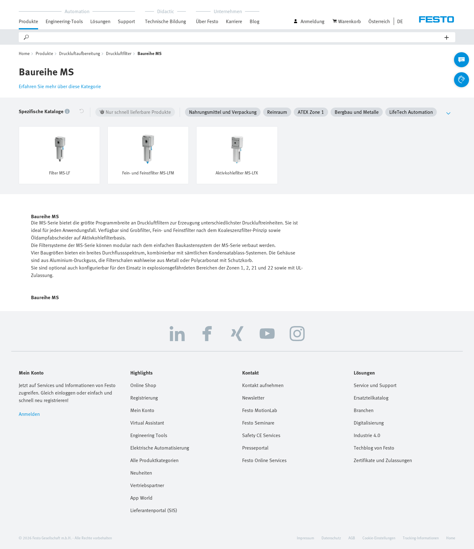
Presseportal (255, 447)
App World (141, 497)
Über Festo (207, 21)
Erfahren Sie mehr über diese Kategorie (60, 86)
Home (24, 53)
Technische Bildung (165, 21)
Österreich (379, 21)
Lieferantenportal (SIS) (153, 510)
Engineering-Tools (64, 21)
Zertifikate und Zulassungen (383, 460)
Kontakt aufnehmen (262, 385)
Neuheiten (141, 472)
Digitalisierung (369, 422)
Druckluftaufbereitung (79, 53)
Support (126, 21)
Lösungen (100, 21)
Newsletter (253, 397)
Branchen (363, 410)
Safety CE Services (261, 435)
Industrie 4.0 (367, 435)
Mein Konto (142, 410)
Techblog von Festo (374, 447)
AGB (351, 538)
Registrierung (144, 397)
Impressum (305, 538)
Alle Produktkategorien (154, 460)
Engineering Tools (148, 435)
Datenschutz (331, 538)
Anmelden (29, 414)
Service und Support (375, 385)
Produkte (28, 21)
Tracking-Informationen (421, 538)
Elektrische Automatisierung (159, 447)
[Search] (237, 37)
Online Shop (143, 385)
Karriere (234, 21)
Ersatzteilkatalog (371, 397)
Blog (254, 21)
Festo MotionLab (259, 410)
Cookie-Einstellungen (378, 538)
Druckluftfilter (119, 53)
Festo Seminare (258, 422)
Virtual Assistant (147, 422)
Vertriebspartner (147, 485)
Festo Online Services (264, 460)
